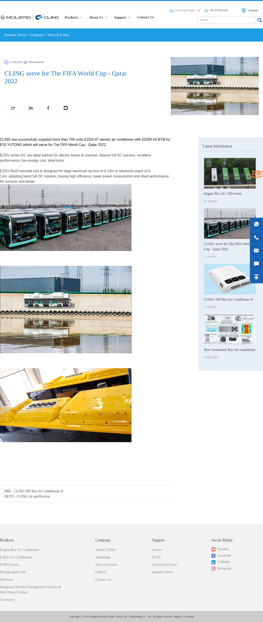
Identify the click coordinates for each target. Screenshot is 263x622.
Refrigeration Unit (13, 572)
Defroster (6, 579)
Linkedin (220, 562)
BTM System (9, 564)
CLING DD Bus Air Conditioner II (38, 491)
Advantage (102, 557)
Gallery (100, 572)
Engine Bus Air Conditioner (19, 550)
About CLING (105, 550)
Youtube (220, 549)
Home (22, 35)
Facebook (221, 556)
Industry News (162, 572)
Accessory (7, 599)
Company (37, 35)
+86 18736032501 (217, 10)
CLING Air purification (33, 496)
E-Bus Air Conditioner (16, 557)
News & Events (58, 35)
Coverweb (188, 616)
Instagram (221, 568)
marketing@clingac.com (185, 10)
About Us (98, 17)
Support (122, 17)
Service (157, 550)
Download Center (164, 564)
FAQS (156, 557)
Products (73, 17)
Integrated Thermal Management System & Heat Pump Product (30, 589)
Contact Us (145, 17)
